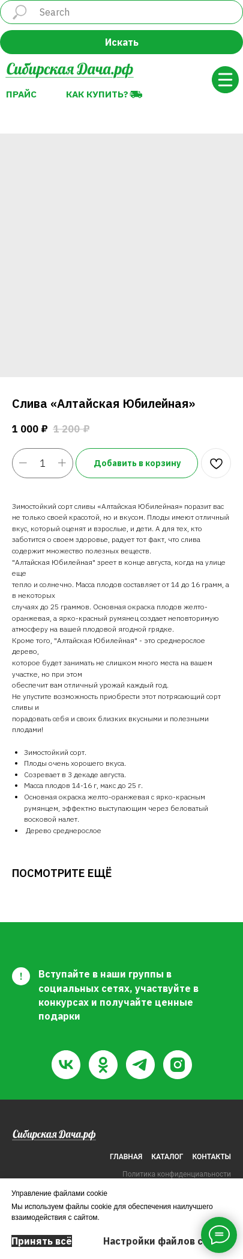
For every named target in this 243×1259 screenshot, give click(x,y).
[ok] (103, 1064)
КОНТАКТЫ (212, 1157)
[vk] (66, 1064)
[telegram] (140, 1064)
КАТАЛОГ (167, 1157)
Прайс (21, 94)
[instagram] (177, 1064)
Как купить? (97, 94)
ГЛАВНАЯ (126, 1157)
